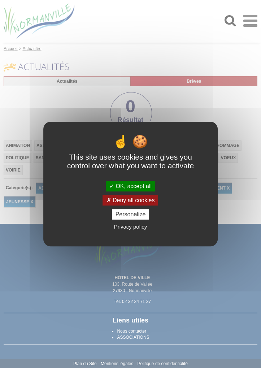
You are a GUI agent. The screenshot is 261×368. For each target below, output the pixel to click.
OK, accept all (130, 186)
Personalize (131, 214)
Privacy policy (130, 227)
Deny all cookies (130, 200)
